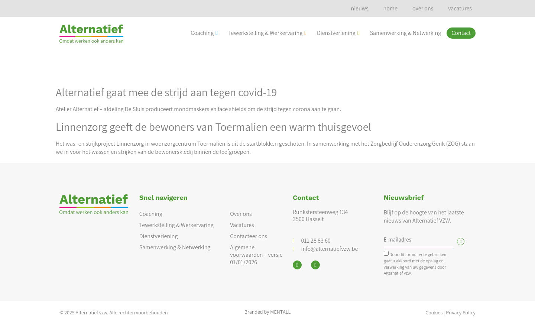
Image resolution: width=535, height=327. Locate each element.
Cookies (433, 312)
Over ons (241, 214)
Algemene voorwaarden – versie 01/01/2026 (256, 254)
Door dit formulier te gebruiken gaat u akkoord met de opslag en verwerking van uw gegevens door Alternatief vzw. (415, 264)
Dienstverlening (338, 33)
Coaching (204, 33)
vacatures (460, 8)
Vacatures (242, 225)
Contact (461, 33)
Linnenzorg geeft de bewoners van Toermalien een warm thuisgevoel (213, 126)
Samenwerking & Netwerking (405, 33)
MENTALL (280, 311)
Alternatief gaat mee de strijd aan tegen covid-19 (166, 92)
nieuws (359, 8)
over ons (422, 8)
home (390, 8)
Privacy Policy (461, 312)
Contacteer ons (248, 236)
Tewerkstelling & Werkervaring (267, 33)
